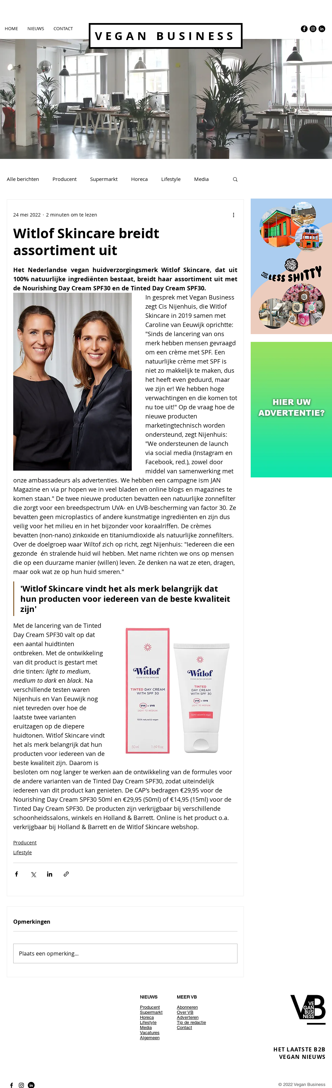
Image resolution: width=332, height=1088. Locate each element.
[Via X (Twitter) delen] (33, 874)
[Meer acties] (233, 214)
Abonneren (187, 1007)
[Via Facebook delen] (16, 874)
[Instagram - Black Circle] (313, 28)
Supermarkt (104, 179)
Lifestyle (171, 179)
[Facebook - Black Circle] (304, 28)
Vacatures (150, 1032)
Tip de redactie (191, 1022)
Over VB (185, 1012)
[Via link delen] (66, 874)
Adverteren (188, 1017)
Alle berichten (23, 179)
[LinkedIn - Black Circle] (321, 28)
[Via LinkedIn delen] (49, 874)
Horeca (139, 179)
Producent (65, 179)
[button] (235, 179)
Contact (184, 1027)
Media (201, 179)
